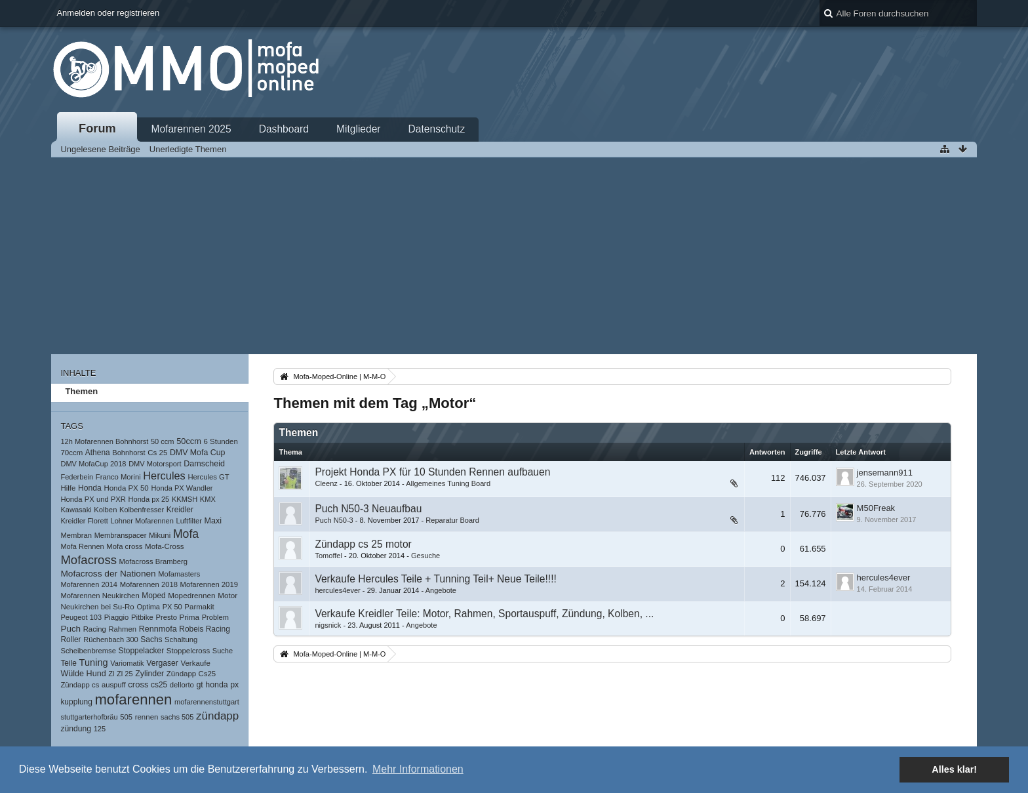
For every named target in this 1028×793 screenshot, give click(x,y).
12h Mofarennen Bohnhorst (104, 441)
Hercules (164, 475)
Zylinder (149, 673)
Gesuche (425, 555)
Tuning (93, 662)
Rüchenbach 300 (110, 639)
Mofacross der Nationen (107, 574)
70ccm (71, 453)
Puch (70, 629)
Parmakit (199, 607)
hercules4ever (337, 590)
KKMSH (184, 499)
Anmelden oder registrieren (107, 13)
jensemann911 (885, 473)
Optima (148, 607)
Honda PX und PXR (93, 499)
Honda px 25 (149, 499)
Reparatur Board (452, 520)
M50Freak (876, 508)
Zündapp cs (79, 685)
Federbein (76, 477)
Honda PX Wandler (181, 488)
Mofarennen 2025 (191, 128)
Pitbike (142, 617)
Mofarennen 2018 (149, 584)
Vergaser (162, 663)
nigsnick (328, 625)
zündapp (217, 716)
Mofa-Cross (164, 546)
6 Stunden (220, 441)
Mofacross (88, 560)
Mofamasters (179, 574)
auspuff (114, 685)
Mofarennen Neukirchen (99, 596)
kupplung (76, 701)
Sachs (151, 639)
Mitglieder (358, 128)
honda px (222, 684)
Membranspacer (120, 535)
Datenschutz (436, 128)
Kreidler (180, 509)
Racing (94, 629)
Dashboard (284, 128)
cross (138, 684)
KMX (208, 499)
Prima (190, 617)
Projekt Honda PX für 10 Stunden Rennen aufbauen (432, 472)
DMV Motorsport (154, 464)
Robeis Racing (204, 629)
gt (199, 684)
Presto (166, 617)
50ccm (188, 441)
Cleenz (326, 483)
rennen (147, 717)
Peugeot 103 (81, 617)
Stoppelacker (142, 650)
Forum (97, 128)
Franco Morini (118, 477)
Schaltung (181, 639)
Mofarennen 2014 (88, 584)
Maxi (213, 520)
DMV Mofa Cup (197, 452)
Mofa (186, 533)
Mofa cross (124, 546)
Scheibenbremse (88, 651)
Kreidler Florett (84, 521)
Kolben (105, 510)
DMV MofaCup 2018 (93, 464)
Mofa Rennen (82, 546)
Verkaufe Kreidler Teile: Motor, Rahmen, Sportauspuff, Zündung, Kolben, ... (484, 613)
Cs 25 (157, 453)
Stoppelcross (188, 651)
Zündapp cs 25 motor (363, 544)
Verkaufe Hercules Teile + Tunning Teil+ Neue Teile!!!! (435, 578)
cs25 (159, 684)
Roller (70, 639)
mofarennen (133, 699)
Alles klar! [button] (954, 769)
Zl (111, 674)
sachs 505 (177, 717)
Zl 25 (125, 674)
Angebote (440, 590)
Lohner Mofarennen (141, 521)
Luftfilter (189, 521)
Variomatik (127, 663)
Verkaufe (195, 663)
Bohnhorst (128, 453)
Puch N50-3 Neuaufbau (368, 508)
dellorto (182, 685)
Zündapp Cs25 (191, 674)
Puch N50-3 (334, 520)
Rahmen (122, 629)
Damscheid (204, 463)
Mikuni (159, 535)
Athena (97, 452)
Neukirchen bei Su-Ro (97, 607)
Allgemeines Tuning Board (448, 483)
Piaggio (116, 617)
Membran (76, 535)
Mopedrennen (191, 595)
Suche (222, 651)
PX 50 (172, 607)
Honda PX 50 (126, 488)
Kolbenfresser (141, 510)
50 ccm (162, 441)
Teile (68, 663)
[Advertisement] (514, 256)
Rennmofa (158, 629)
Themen (81, 391)
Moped (153, 595)
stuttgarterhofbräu (88, 717)
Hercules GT (208, 477)
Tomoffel (328, 555)
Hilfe (67, 488)
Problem (215, 617)
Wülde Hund (83, 673)
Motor (227, 595)
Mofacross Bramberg (153, 561)
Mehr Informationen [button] (418, 769)
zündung (75, 728)
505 (126, 717)
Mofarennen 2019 (209, 584)
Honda (90, 488)
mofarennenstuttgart (206, 702)
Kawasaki (75, 510)
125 (100, 729)
